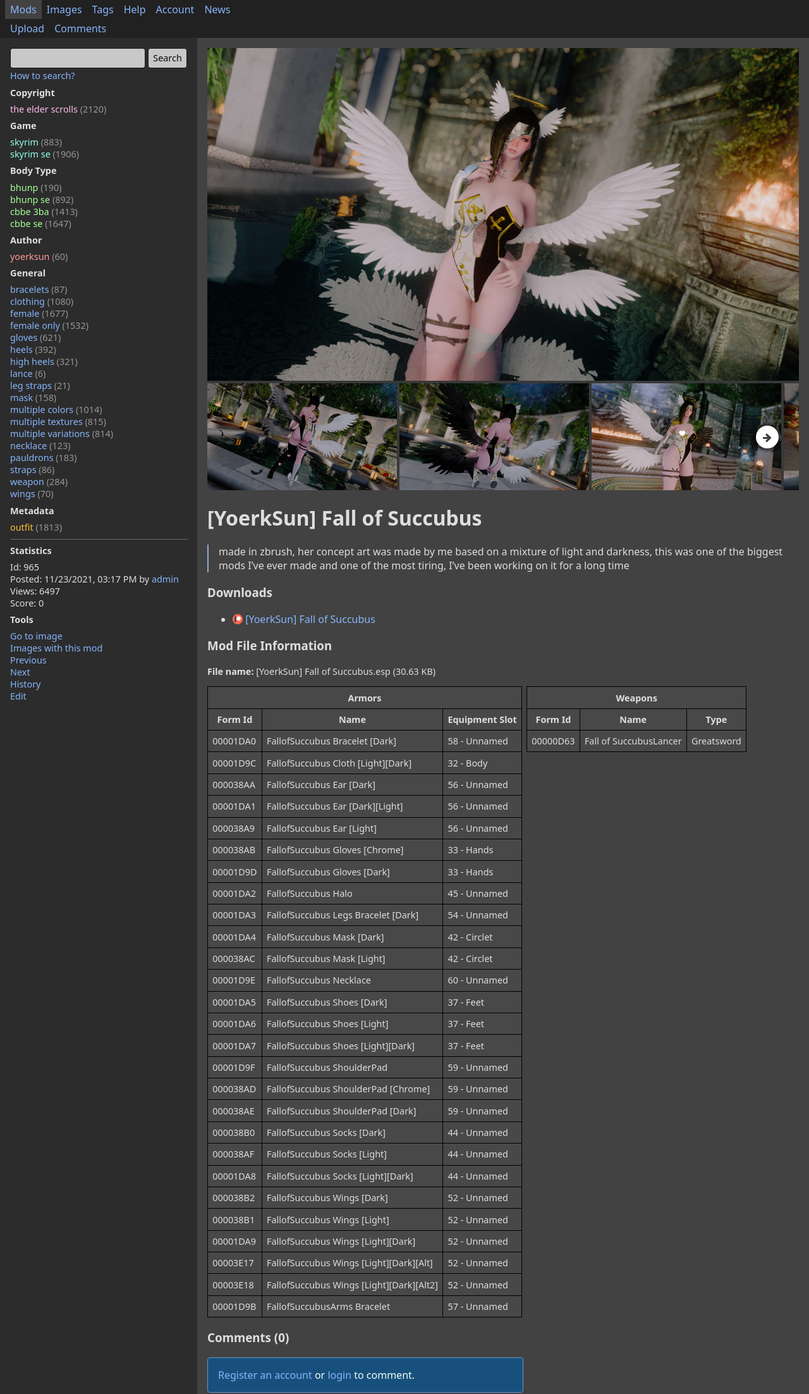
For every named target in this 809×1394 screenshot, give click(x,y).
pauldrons (43, 458)
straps (32, 470)
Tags (103, 9)
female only (49, 325)
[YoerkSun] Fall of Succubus (304, 619)
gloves (35, 337)
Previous (28, 660)
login (339, 1375)
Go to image (36, 636)
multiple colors (56, 410)
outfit (36, 527)
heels (33, 349)
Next (20, 672)
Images (64, 9)
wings (32, 494)
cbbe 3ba (44, 212)
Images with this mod (56, 648)
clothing (41, 301)
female (39, 313)
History (25, 684)
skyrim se (44, 154)
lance (28, 373)
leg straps (40, 385)
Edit (18, 696)
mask (33, 398)
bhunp (35, 188)
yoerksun (39, 256)
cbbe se (40, 224)
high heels (44, 361)
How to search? (42, 76)
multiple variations (61, 434)
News (217, 9)
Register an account (265, 1375)
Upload (27, 28)
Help (135, 9)
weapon (39, 482)
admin (165, 579)
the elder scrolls (58, 109)
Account (175, 9)
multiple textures (58, 422)
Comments (80, 28)
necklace (40, 446)
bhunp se (41, 200)
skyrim (36, 142)
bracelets (38, 289)
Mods (23, 9)
